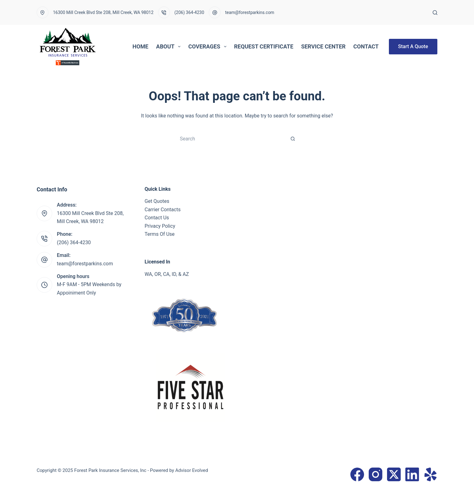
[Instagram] (375, 474)
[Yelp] (430, 474)
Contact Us (157, 218)
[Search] (435, 12)
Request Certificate (264, 46)
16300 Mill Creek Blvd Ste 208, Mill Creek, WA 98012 (103, 12)
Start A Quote (413, 46)
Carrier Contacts (163, 210)
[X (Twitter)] (394, 474)
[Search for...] (231, 138)
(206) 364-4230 (189, 12)
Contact (366, 46)
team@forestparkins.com (249, 12)
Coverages (208, 46)
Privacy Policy (160, 226)
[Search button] (293, 138)
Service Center (323, 46)
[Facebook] (357, 474)
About (169, 46)
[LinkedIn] (412, 474)
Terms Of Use (160, 234)
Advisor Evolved (191, 470)
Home (140, 46)
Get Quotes (157, 201)
